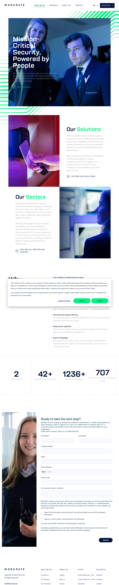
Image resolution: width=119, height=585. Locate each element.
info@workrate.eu (11, 583)
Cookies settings (64, 301)
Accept (81, 301)
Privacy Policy (49, 508)
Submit (106, 540)
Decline (99, 301)
